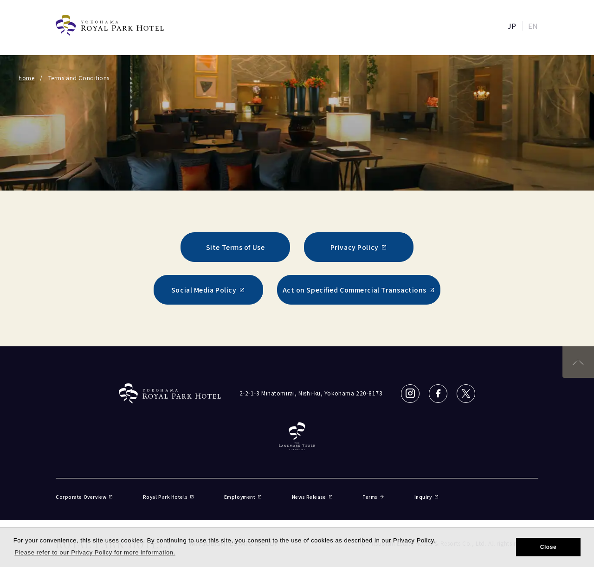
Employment (243, 496)
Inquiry (426, 496)
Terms (373, 496)
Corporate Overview (84, 496)
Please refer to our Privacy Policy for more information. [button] (94, 552)
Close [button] (548, 547)
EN (533, 26)
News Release (312, 496)
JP (512, 26)
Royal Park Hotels (168, 496)
